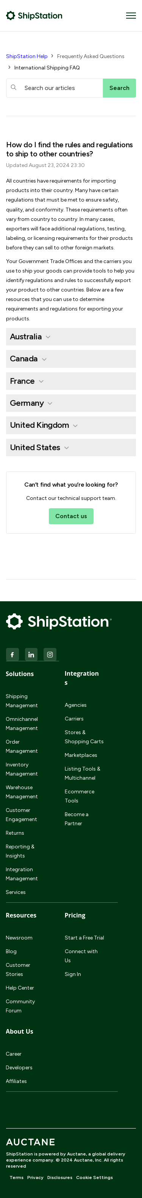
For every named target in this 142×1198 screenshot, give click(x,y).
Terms (16, 1177)
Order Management (22, 746)
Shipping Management (22, 701)
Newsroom (19, 938)
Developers (19, 1067)
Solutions (20, 674)
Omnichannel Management (22, 723)
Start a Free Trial (84, 938)
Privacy (35, 1177)
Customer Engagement (21, 815)
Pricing (75, 915)
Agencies (76, 705)
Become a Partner (77, 819)
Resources (21, 915)
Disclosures (59, 1177)
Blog (11, 951)
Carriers (74, 719)
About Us (19, 1031)
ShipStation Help (27, 56)
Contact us (71, 516)
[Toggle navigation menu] (131, 15)
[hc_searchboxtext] (54, 88)
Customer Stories (18, 969)
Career (14, 1054)
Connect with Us (81, 956)
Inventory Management (22, 769)
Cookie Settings (94, 1177)
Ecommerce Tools (79, 796)
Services (16, 892)
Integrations (82, 678)
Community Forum (20, 1006)
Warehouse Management (22, 792)
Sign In (73, 974)
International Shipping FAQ (47, 68)
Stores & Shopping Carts (84, 737)
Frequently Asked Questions (91, 56)
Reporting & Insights (20, 851)
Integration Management (22, 874)
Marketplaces (81, 755)
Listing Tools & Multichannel (82, 773)
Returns (15, 833)
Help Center (20, 988)
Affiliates (16, 1081)
